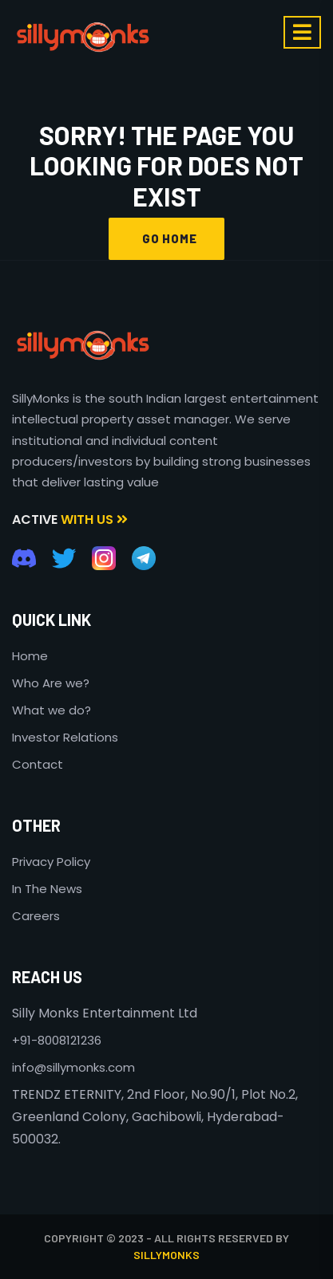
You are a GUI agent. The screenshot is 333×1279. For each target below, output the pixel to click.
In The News (47, 888)
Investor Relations (65, 737)
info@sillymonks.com (73, 1067)
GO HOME (166, 238)
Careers (36, 915)
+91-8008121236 (56, 1040)
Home (30, 655)
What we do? (51, 710)
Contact (37, 764)
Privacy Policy (51, 861)
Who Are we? (50, 683)
